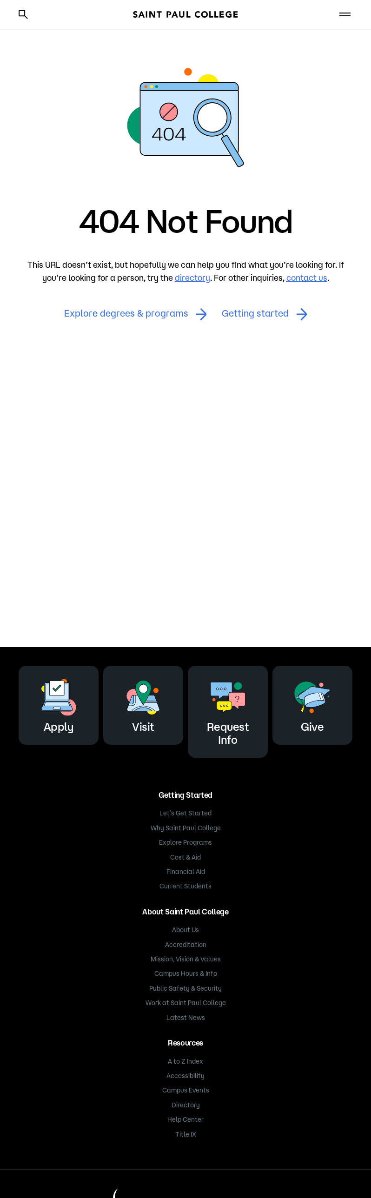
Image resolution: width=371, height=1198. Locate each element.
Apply (58, 703)
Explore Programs (185, 842)
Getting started (264, 314)
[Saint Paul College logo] (185, 14)
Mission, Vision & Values (186, 959)
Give (312, 703)
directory (192, 277)
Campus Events (185, 1090)
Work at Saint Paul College (186, 1002)
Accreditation (185, 944)
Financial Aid (185, 871)
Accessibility (185, 1075)
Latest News (185, 1017)
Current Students (185, 886)
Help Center (185, 1119)
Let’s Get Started (185, 813)
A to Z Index (185, 1061)
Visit (143, 703)
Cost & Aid (185, 857)
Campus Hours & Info (185, 973)
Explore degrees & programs (135, 314)
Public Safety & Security (185, 988)
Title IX (185, 1134)
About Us (185, 929)
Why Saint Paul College (186, 828)
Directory (186, 1105)
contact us (306, 277)
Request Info (228, 710)
